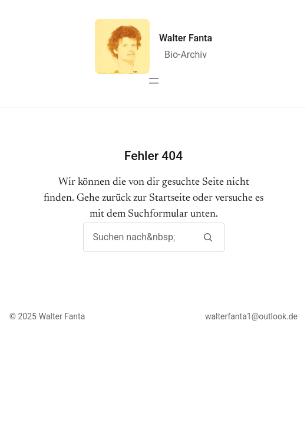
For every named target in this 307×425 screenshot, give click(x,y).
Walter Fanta (185, 38)
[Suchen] (208, 237)
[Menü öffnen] (154, 81)
